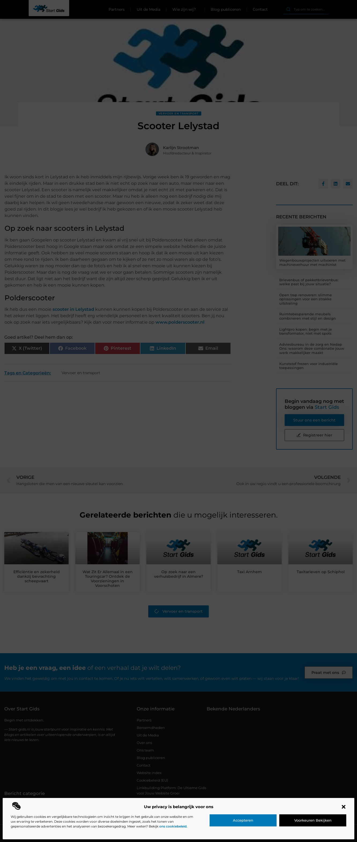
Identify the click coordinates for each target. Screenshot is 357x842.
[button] (343, 807)
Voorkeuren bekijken (313, 820)
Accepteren (243, 820)
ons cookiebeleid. (173, 826)
